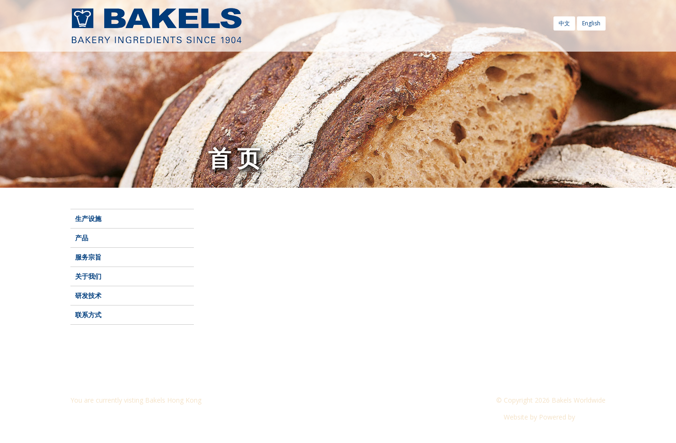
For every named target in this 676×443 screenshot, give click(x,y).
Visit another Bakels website (119, 416)
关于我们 (88, 276)
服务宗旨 (88, 256)
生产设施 (88, 218)
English (591, 23)
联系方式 (88, 314)
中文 (564, 23)
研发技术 (88, 295)
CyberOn (591, 416)
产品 (81, 237)
